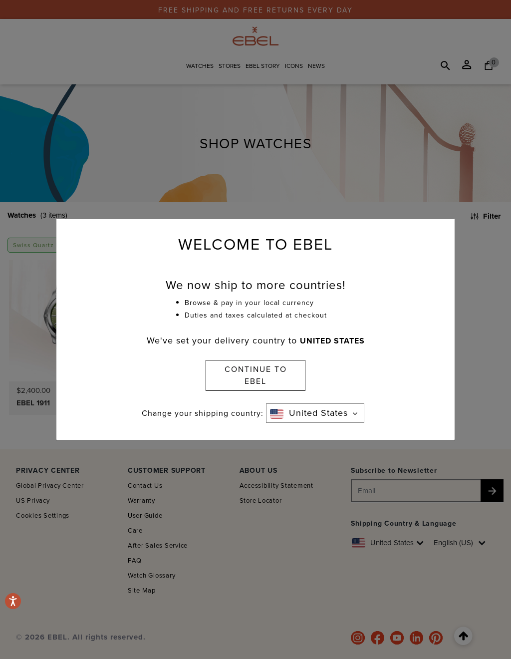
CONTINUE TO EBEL (256, 375)
